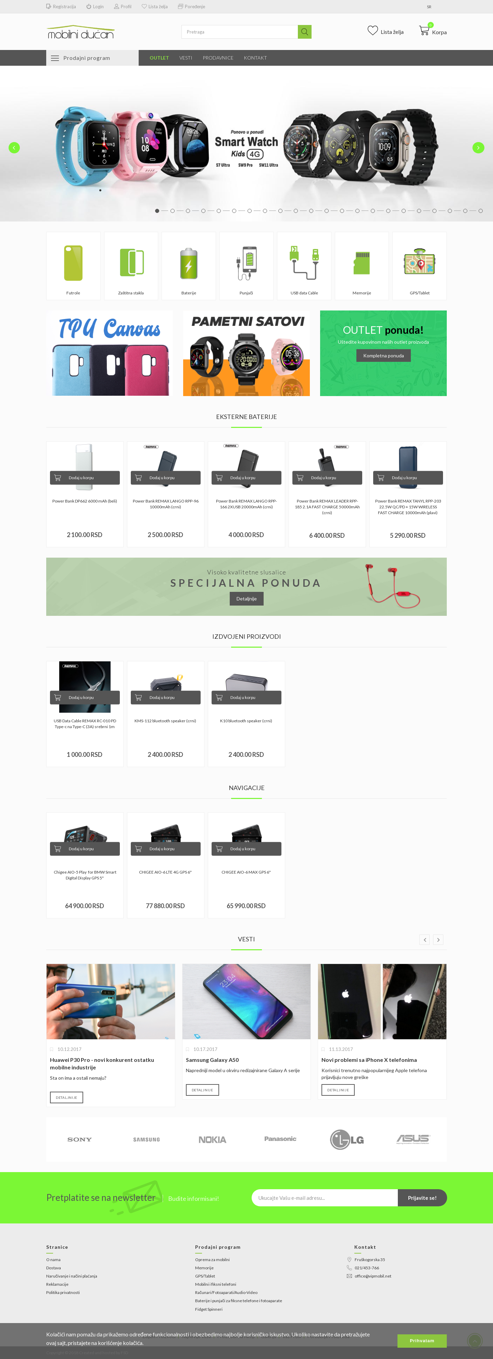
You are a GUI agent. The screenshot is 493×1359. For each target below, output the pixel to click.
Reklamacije (57, 1284)
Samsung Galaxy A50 (212, 1059)
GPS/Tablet (420, 292)
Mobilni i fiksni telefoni (215, 1284)
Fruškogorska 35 (366, 1259)
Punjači (246, 292)
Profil (122, 7)
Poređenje (191, 7)
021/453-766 (363, 1267)
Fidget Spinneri (209, 1309)
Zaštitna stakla (131, 292)
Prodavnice (218, 58)
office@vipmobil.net (369, 1276)
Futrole (73, 292)
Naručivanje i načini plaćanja (71, 1276)
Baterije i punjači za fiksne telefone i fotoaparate (238, 1300)
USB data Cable (304, 292)
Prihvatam (422, 1340)
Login (95, 7)
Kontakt (255, 58)
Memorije (362, 292)
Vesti (185, 58)
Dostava (53, 1267)
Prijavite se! (422, 1198)
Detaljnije (247, 598)
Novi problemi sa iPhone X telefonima (369, 1059)
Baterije (188, 292)
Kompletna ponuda (383, 355)
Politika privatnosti (63, 1292)
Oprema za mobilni (212, 1259)
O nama (53, 1259)
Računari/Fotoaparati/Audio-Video (226, 1292)
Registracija (61, 7)
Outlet (159, 58)
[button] (433, 30)
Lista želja (155, 7)
